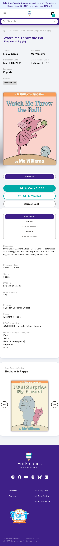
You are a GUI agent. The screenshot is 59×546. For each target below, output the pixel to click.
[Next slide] (54, 404)
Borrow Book (29, 204)
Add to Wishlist (29, 196)
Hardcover (29, 176)
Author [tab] (29, 221)
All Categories (41, 490)
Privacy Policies (33, 538)
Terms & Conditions (12, 538)
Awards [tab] (29, 231)
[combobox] (29, 21)
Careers (12, 496)
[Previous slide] (4, 404)
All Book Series (42, 496)
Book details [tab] (29, 216)
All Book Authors (42, 501)
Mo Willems (10, 54)
